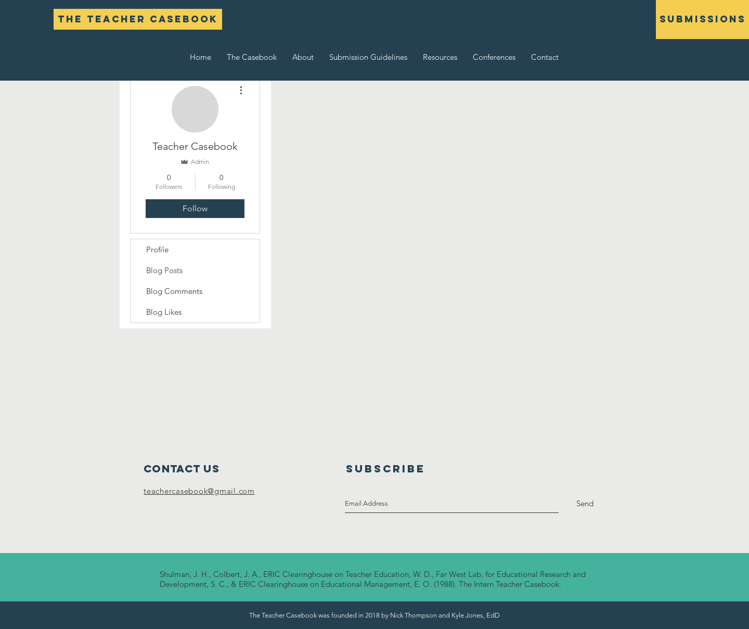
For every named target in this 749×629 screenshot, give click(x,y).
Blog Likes (164, 312)
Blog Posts (164, 270)
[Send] (585, 503)
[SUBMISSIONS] (702, 19)
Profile (157, 249)
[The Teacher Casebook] (138, 19)
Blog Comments (174, 291)
